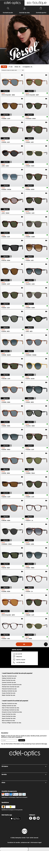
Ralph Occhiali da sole (8, 695)
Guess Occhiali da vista (9, 714)
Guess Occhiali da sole (8, 693)
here (45, 743)
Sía (4, 67)
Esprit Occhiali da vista (8, 718)
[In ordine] (13, 70)
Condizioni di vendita (13, 842)
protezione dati (25, 842)
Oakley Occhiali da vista (9, 705)
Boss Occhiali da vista (8, 720)
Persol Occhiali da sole (8, 680)
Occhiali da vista (24, 12)
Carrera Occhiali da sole (9, 682)
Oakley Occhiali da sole (9, 678)
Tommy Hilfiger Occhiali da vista (11, 722)
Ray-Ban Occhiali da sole (9, 676)
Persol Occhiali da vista (9, 716)
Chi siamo (24, 766)
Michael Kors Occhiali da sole (10, 686)
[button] (12, 3)
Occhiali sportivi (41, 12)
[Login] (24, 8)
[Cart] (41, 8)
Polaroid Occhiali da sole (9, 689)
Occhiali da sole (8, 12)
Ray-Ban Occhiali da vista (9, 703)
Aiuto (24, 782)
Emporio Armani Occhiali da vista (12, 712)
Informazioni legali (36, 842)
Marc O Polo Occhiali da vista (10, 707)
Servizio (24, 774)
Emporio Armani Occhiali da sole (11, 684)
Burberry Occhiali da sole (9, 691)
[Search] (8, 8)
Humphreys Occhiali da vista (10, 710)
